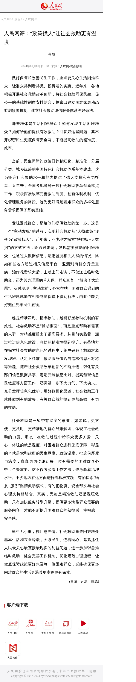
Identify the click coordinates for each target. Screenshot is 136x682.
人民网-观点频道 (71, 66)
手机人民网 (48, 625)
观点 (17, 19)
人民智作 (12, 650)
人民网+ (30, 625)
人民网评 (31, 19)
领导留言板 (65, 625)
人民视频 (83, 625)
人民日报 (12, 625)
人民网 (5, 19)
